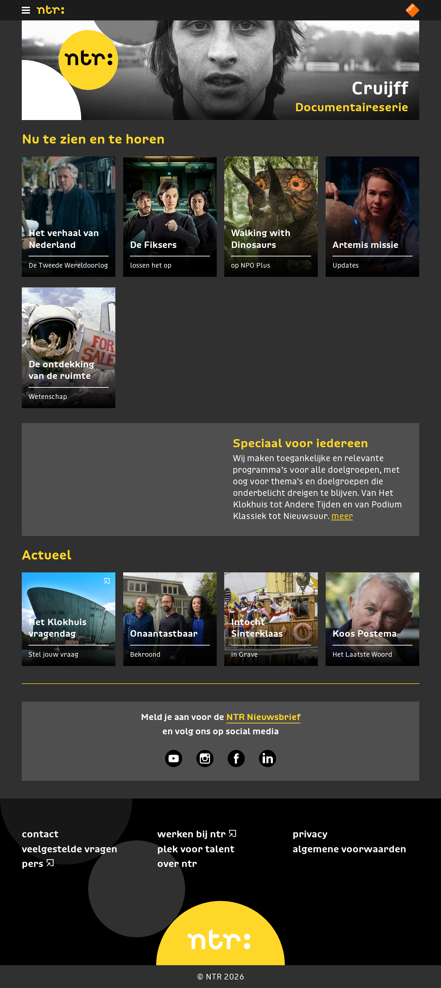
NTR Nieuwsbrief (263, 717)
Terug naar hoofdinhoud (440, 987)
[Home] (50, 12)
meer (342, 516)
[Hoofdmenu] (25, 10)
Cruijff (380, 88)
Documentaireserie (351, 107)
